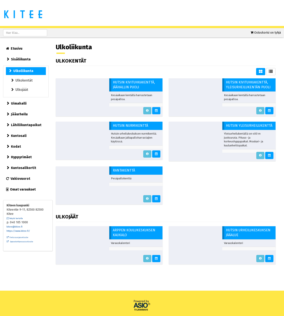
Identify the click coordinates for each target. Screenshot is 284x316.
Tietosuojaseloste (17, 237)
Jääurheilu (17, 114)
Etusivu (14, 48)
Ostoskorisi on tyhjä (267, 32)
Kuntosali (16, 136)
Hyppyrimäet (19, 157)
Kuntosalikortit (21, 168)
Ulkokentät (22, 80)
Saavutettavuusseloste (20, 241)
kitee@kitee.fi (15, 226)
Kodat (13, 146)
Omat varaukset (21, 189)
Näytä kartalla (15, 218)
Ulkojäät (19, 90)
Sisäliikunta (18, 59)
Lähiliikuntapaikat (23, 125)
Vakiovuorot (18, 179)
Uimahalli (16, 103)
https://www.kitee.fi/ (18, 230)
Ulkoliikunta (20, 71)
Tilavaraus (141, 310)
